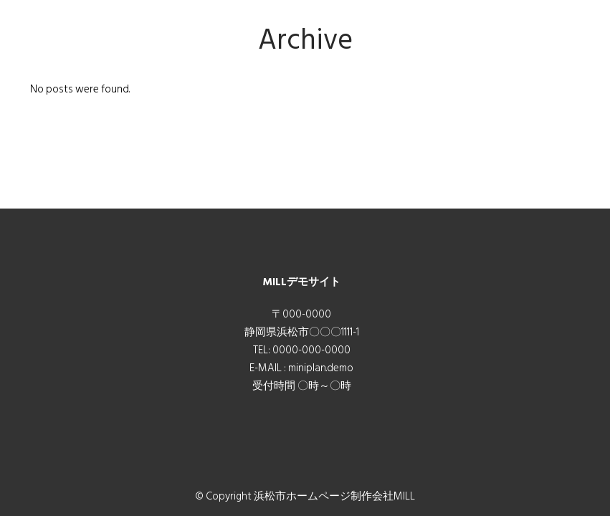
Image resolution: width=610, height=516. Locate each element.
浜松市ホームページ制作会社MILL (334, 496)
